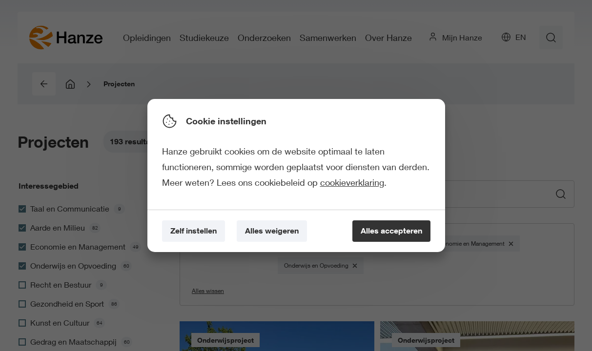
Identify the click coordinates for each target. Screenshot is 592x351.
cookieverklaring (352, 182)
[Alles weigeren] (272, 231)
